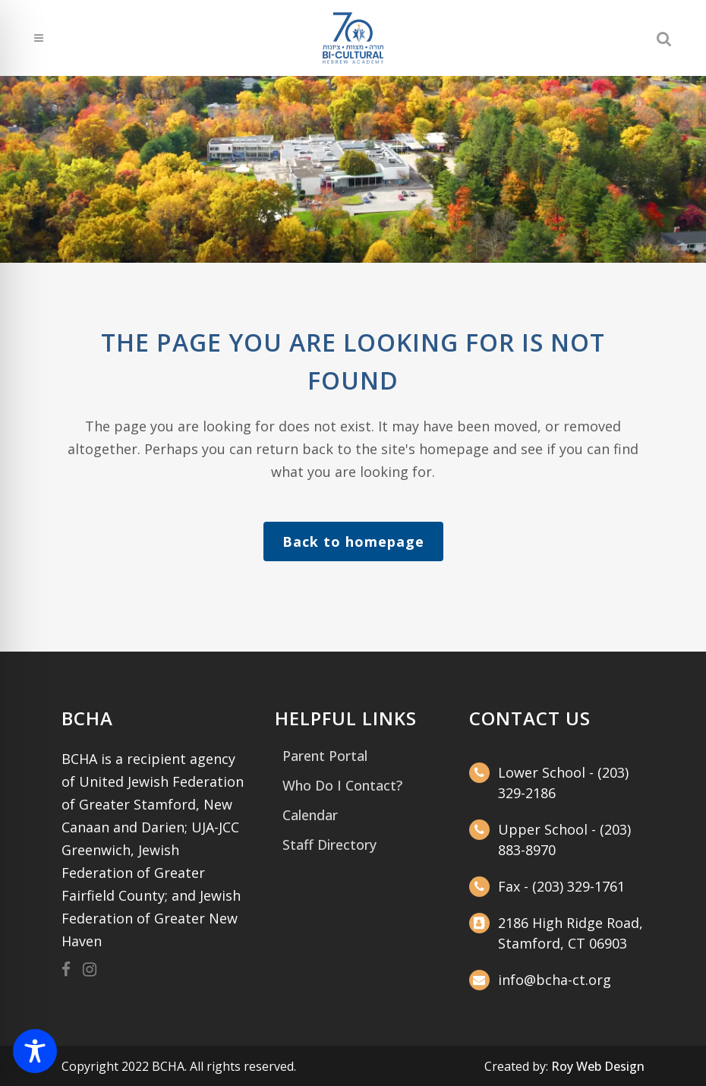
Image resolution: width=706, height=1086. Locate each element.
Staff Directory (329, 844)
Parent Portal (324, 755)
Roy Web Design (598, 1066)
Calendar (310, 815)
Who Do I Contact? (342, 785)
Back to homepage (353, 541)
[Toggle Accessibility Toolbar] (34, 1051)
